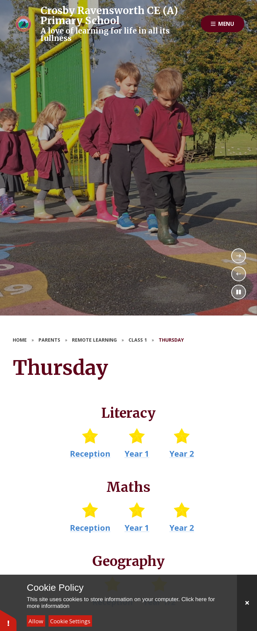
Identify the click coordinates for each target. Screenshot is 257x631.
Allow (35, 621)
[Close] (247, 603)
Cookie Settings (70, 621)
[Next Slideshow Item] (238, 255)
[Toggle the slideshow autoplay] (238, 292)
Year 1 (137, 453)
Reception (90, 453)
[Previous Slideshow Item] (238, 274)
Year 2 (182, 453)
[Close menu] (222, 23)
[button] (8, 620)
